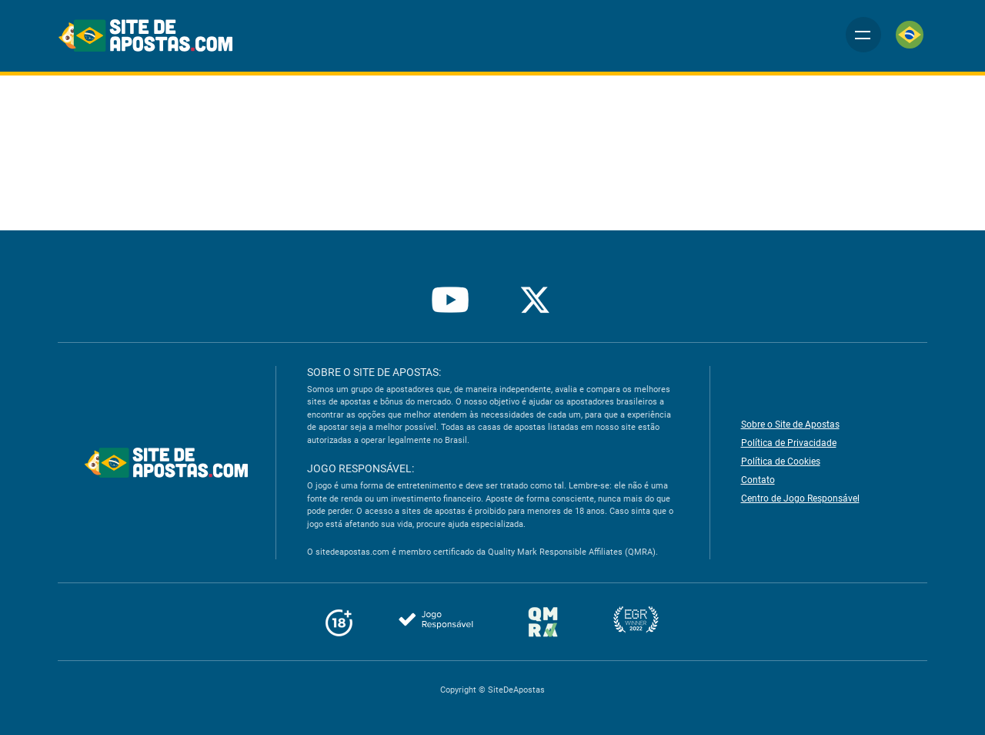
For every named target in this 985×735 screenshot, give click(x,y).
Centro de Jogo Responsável (799, 498)
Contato (757, 480)
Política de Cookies (780, 461)
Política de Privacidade (787, 443)
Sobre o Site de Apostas (790, 424)
